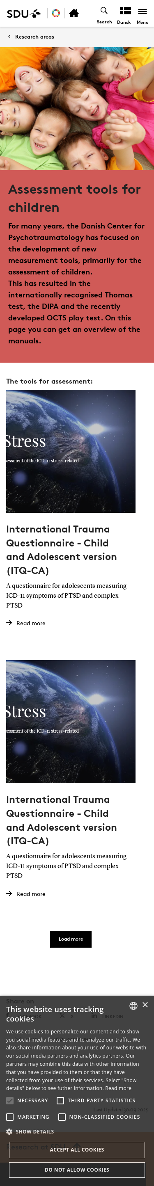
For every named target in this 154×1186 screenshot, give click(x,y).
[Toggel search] (104, 13)
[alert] (77, 1091)
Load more (71, 939)
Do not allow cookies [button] (77, 1169)
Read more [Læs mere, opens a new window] (118, 1088)
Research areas (34, 36)
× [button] (145, 1005)
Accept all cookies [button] (77, 1149)
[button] (10, 1100)
